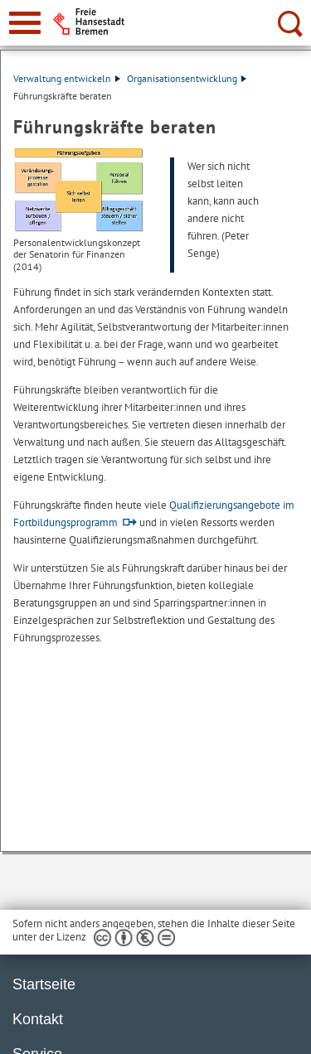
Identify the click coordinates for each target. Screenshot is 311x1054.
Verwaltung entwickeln (66, 78)
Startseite (43, 984)
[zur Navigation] (25, 23)
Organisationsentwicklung (186, 78)
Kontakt (37, 1019)
